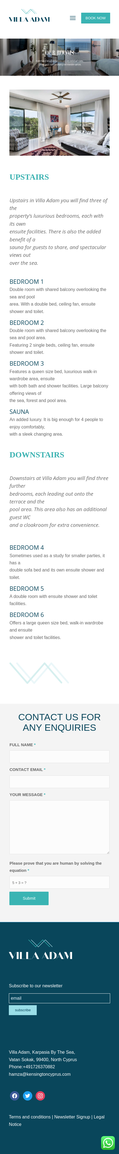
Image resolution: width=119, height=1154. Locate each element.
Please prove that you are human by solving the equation (55, 867)
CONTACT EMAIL (27, 769)
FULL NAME (22, 745)
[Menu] (73, 18)
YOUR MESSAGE (27, 794)
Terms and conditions (30, 1117)
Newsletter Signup (72, 1117)
